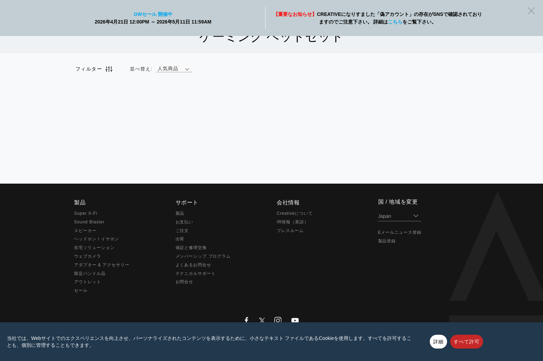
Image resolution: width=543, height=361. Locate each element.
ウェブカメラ (87, 256)
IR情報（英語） (293, 222)
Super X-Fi (85, 213)
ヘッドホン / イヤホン (96, 239)
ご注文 (182, 230)
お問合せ (185, 281)
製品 (180, 213)
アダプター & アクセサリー (102, 264)
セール (81, 290)
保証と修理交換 (191, 247)
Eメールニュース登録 (400, 232)
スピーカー (85, 230)
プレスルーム (290, 230)
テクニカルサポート (196, 273)
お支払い (185, 222)
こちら (395, 22)
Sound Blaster (89, 222)
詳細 (438, 341)
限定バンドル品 (90, 273)
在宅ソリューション (94, 247)
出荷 (180, 239)
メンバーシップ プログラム (203, 256)
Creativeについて (295, 213)
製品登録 (387, 241)
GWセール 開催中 (153, 14)
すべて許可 (467, 341)
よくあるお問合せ (194, 264)
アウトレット (87, 281)
